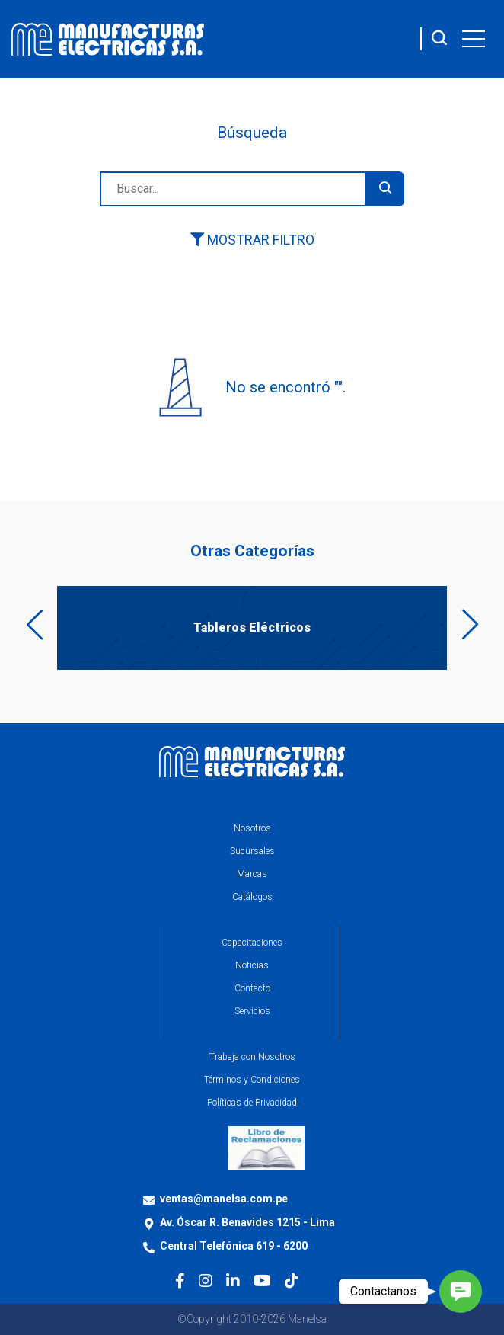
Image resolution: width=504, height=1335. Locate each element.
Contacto (252, 988)
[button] (460, 1291)
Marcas (252, 874)
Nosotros (252, 828)
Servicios (252, 1011)
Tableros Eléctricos (252, 627)
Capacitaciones (252, 942)
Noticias (252, 965)
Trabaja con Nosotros (252, 1057)
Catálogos (252, 897)
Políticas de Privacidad (252, 1102)
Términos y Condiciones (252, 1079)
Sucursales (252, 851)
